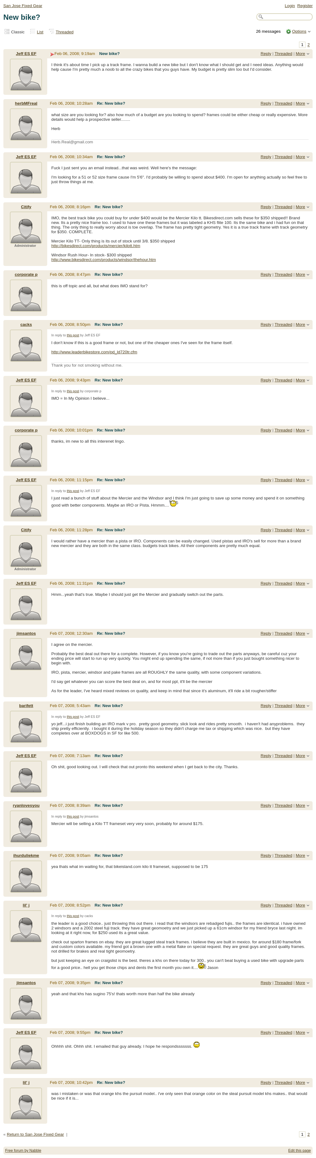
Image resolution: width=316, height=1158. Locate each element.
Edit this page (299, 1150)
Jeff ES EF (26, 53)
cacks (26, 324)
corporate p (26, 274)
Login (290, 5)
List (40, 32)
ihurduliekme (26, 855)
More (300, 53)
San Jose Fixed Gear (22, 5)
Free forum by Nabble (23, 1150)
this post (73, 335)
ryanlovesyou (26, 805)
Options (299, 31)
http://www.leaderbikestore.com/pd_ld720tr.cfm (94, 352)
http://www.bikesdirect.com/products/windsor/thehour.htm (103, 259)
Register (305, 5)
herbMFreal (26, 103)
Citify (26, 206)
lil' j (26, 905)
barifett (26, 705)
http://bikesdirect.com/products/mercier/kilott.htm (95, 245)
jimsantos (26, 633)
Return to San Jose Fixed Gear (35, 1134)
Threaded (65, 32)
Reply (266, 53)
